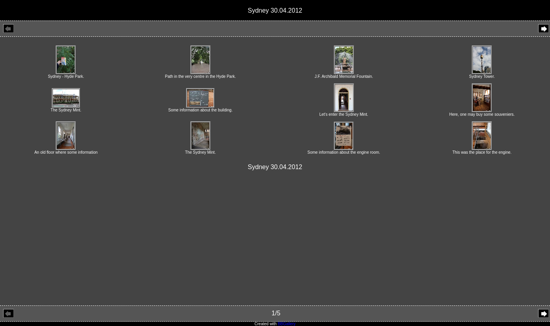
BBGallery (287, 324)
